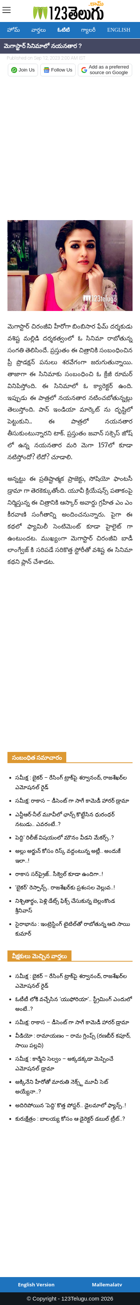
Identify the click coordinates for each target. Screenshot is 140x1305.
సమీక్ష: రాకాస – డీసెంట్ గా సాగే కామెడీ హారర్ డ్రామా (72, 800)
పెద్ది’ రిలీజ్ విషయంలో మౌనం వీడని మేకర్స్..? (64, 837)
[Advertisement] (70, 149)
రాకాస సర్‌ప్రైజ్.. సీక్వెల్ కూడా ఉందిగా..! (59, 874)
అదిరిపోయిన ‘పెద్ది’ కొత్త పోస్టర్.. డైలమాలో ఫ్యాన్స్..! (70, 1105)
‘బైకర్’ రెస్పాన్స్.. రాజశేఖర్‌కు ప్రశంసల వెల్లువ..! (65, 887)
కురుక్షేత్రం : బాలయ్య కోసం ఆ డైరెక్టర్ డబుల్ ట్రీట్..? (70, 1118)
